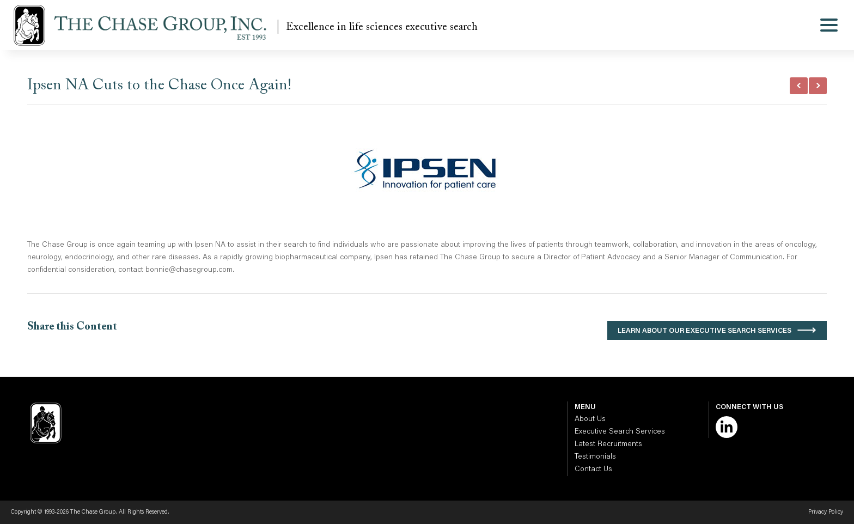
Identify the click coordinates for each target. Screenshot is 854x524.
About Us (590, 419)
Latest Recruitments (608, 444)
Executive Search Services (620, 432)
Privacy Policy (825, 512)
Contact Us (593, 469)
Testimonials (595, 457)
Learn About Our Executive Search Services (704, 330)
